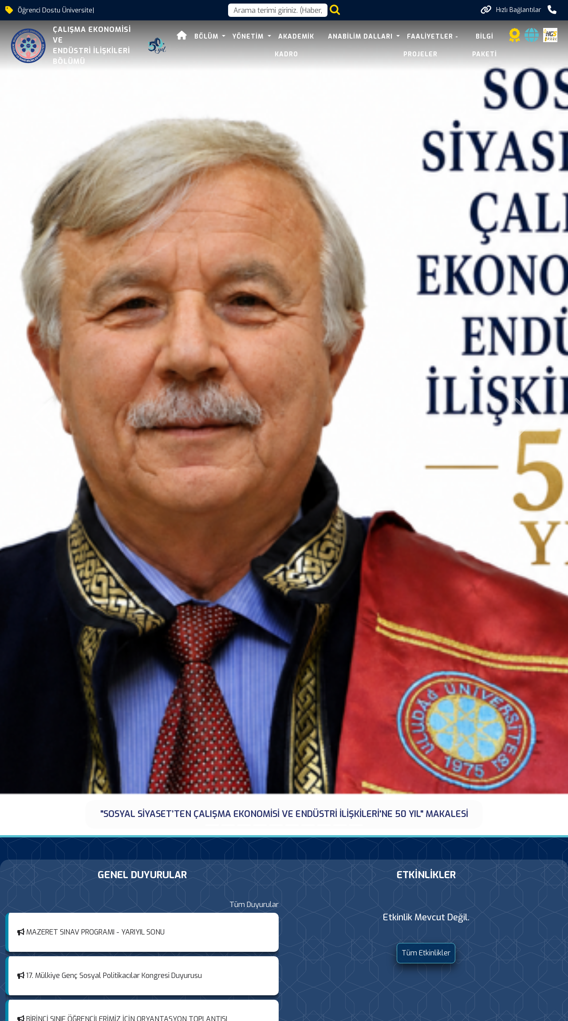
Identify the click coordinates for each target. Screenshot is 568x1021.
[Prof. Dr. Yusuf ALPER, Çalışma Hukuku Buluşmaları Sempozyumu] (340, 825)
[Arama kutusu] (277, 10)
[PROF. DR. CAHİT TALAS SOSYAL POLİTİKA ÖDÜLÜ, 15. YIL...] (260, 825)
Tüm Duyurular (254, 904)
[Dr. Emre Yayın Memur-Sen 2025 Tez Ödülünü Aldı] (324, 825)
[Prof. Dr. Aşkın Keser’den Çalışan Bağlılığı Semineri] (292, 825)
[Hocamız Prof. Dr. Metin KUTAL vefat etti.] (276, 825)
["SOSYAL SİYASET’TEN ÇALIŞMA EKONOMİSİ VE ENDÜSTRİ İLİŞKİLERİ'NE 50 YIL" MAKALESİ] (212, 825)
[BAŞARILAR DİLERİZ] (308, 825)
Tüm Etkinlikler (426, 953)
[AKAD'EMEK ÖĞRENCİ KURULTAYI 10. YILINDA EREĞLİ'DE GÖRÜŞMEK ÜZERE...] (244, 825)
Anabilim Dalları (361, 36)
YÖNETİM (249, 36)
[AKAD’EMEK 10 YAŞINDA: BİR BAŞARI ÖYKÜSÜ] (228, 825)
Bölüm (207, 36)
